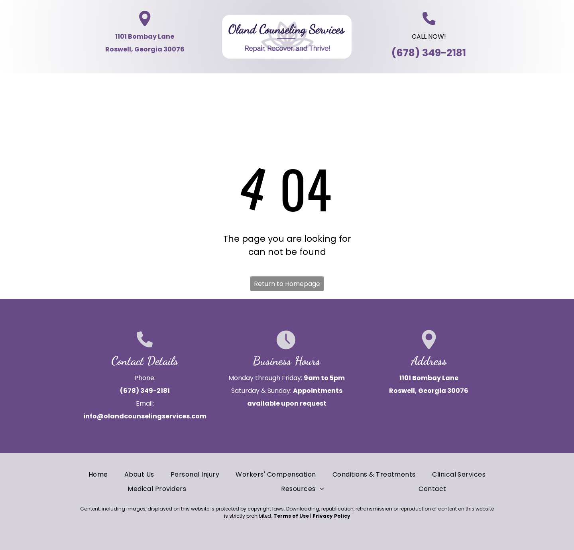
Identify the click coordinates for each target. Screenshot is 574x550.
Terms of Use (291, 516)
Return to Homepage (287, 283)
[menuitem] (51, 87)
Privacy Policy (331, 516)
